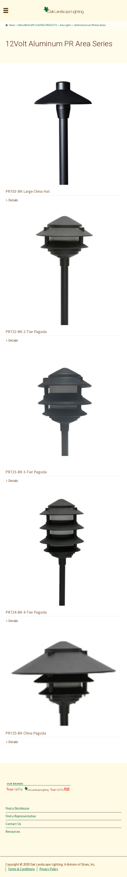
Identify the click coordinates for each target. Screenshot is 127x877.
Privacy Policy (48, 869)
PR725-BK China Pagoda (26, 733)
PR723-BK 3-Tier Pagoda (26, 471)
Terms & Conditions (21, 869)
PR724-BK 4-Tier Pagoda (26, 612)
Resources (13, 831)
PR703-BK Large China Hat (28, 191)
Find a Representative (21, 816)
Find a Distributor (17, 808)
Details (13, 200)
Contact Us (13, 824)
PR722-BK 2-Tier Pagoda (26, 331)
